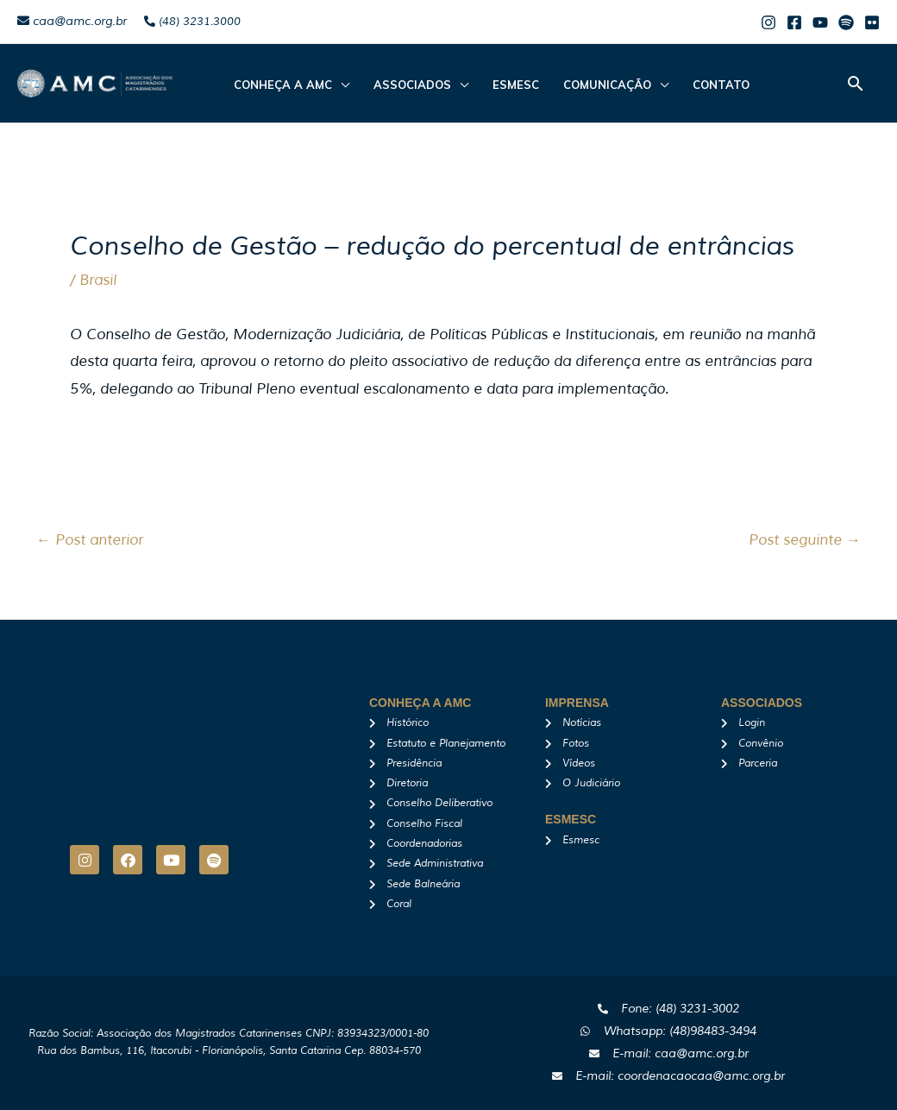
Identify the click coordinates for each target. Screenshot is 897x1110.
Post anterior (89, 540)
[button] (855, 83)
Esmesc (507, 84)
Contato (705, 84)
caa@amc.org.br (72, 21)
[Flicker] (872, 22)
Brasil (97, 280)
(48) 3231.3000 (192, 21)
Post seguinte (805, 540)
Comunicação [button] (595, 84)
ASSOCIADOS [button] (407, 84)
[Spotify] (846, 22)
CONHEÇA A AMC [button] (281, 84)
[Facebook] (794, 22)
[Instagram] (768, 22)
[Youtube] (820, 22)
